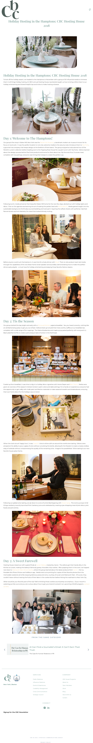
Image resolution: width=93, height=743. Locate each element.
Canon (75, 570)
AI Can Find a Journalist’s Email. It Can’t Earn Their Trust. (56, 648)
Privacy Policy (46, 740)
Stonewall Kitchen (44, 325)
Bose (57, 262)
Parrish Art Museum (47, 142)
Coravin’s (36, 443)
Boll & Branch (62, 206)
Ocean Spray (66, 503)
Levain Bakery (41, 565)
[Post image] (17, 649)
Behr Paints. (74, 384)
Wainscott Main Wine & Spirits (22, 570)
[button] (90, 9)
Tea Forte (85, 145)
